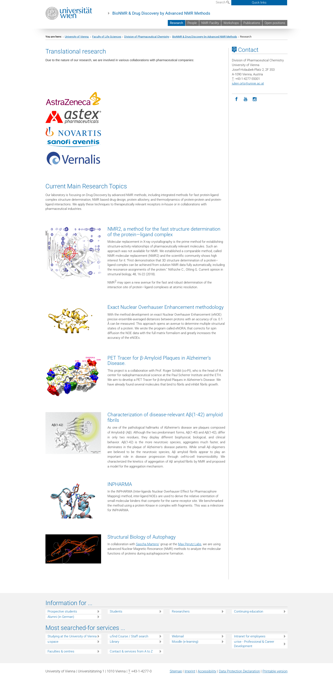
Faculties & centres (61, 651)
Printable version (275, 671)
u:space (53, 642)
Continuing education (248, 611)
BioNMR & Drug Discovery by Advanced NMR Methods (161, 13)
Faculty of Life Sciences (106, 36)
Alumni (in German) (61, 617)
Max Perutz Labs (189, 544)
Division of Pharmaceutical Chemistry (146, 36)
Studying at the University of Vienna (72, 636)
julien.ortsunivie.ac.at (248, 83)
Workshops (231, 23)
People (192, 23)
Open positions (275, 23)
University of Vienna (77, 36)
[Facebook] (236, 99)
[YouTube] (245, 99)
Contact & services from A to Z (131, 651)
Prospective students (62, 611)
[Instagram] (254, 99)
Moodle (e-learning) (185, 642)
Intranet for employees (249, 636)
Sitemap (176, 671)
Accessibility (207, 671)
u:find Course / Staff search (129, 636)
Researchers (181, 611)
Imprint (190, 671)
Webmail (178, 636)
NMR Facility (210, 23)
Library (114, 642)
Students (116, 611)
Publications (251, 23)
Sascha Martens (147, 544)
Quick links (259, 2)
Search (223, 2)
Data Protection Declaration (239, 671)
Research (176, 23)
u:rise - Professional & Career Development (254, 644)
